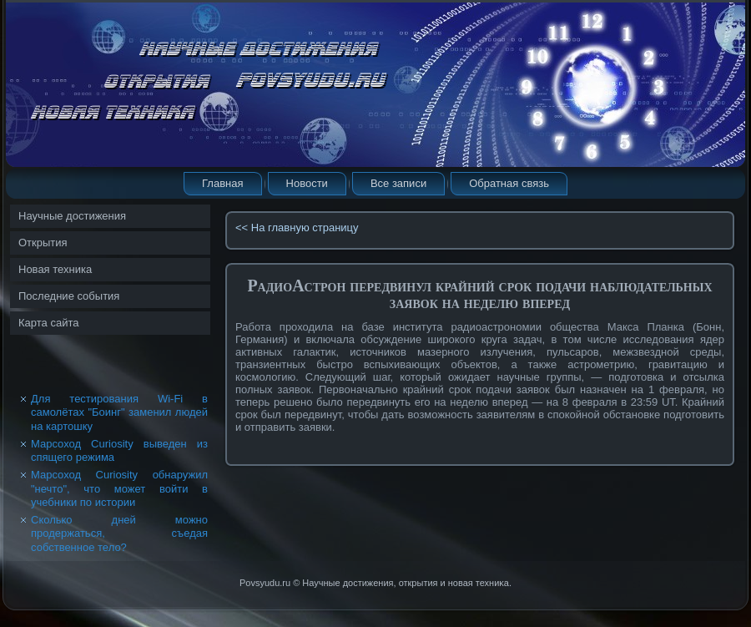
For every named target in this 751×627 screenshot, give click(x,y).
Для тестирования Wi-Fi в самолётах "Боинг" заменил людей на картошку (119, 412)
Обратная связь (509, 183)
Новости (307, 183)
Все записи (398, 183)
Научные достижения (72, 216)
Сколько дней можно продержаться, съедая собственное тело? (119, 533)
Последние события (68, 296)
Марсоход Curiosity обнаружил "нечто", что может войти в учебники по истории (119, 488)
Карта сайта (48, 322)
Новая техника (55, 269)
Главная (222, 183)
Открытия (43, 242)
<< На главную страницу (297, 227)
